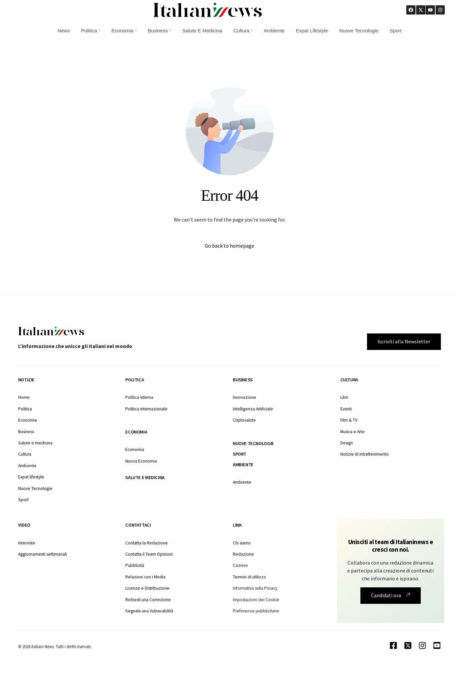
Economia (124, 30)
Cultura (243, 30)
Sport (396, 30)
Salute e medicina (144, 477)
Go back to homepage (229, 246)
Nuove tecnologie (253, 443)
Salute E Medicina (202, 30)
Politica (90, 30)
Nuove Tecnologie (359, 30)
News (63, 30)
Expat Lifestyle (312, 30)
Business (159, 30)
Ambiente (274, 30)
